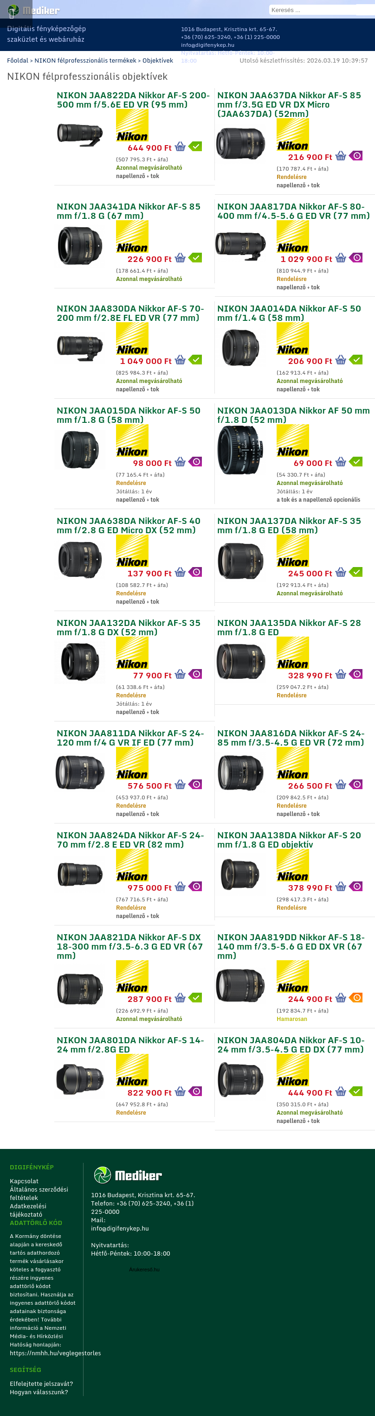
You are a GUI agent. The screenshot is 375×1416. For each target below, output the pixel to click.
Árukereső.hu (144, 1269)
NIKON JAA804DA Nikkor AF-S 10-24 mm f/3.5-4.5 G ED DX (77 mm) (291, 1043)
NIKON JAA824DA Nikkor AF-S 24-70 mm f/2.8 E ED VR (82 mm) (130, 838)
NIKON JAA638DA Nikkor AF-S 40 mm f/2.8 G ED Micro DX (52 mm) (128, 524)
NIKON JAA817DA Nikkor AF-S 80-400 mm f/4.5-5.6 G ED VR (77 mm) (293, 209)
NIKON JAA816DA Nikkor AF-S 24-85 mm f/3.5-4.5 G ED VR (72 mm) (291, 736)
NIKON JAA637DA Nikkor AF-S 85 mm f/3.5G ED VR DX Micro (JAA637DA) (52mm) (289, 103)
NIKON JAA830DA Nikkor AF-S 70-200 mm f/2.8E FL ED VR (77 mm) (130, 311)
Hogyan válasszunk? (39, 1392)
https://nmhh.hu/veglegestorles (43, 1353)
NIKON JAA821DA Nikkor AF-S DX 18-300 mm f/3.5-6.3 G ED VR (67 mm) (130, 945)
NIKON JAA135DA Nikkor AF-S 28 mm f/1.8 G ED (289, 626)
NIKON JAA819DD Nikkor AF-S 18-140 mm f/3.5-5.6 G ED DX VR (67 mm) (291, 945)
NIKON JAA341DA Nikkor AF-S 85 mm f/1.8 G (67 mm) (128, 209)
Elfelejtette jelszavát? (41, 1383)
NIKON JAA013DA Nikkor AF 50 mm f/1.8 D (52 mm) (293, 413)
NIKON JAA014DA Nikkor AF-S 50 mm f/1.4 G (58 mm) (289, 311)
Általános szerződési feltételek (39, 1193)
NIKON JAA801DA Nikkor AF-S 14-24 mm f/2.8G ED (130, 1043)
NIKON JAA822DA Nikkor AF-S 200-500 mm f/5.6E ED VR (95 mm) (133, 98)
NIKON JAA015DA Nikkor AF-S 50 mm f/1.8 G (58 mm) (128, 413)
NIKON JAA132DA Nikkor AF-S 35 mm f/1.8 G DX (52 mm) (128, 626)
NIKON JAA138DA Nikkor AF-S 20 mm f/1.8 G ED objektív (289, 838)
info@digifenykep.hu (207, 44)
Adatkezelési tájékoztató (28, 1210)
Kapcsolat (24, 1181)
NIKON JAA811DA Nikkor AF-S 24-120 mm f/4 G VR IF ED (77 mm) (130, 736)
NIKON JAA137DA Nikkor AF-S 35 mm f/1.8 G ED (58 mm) (289, 524)
